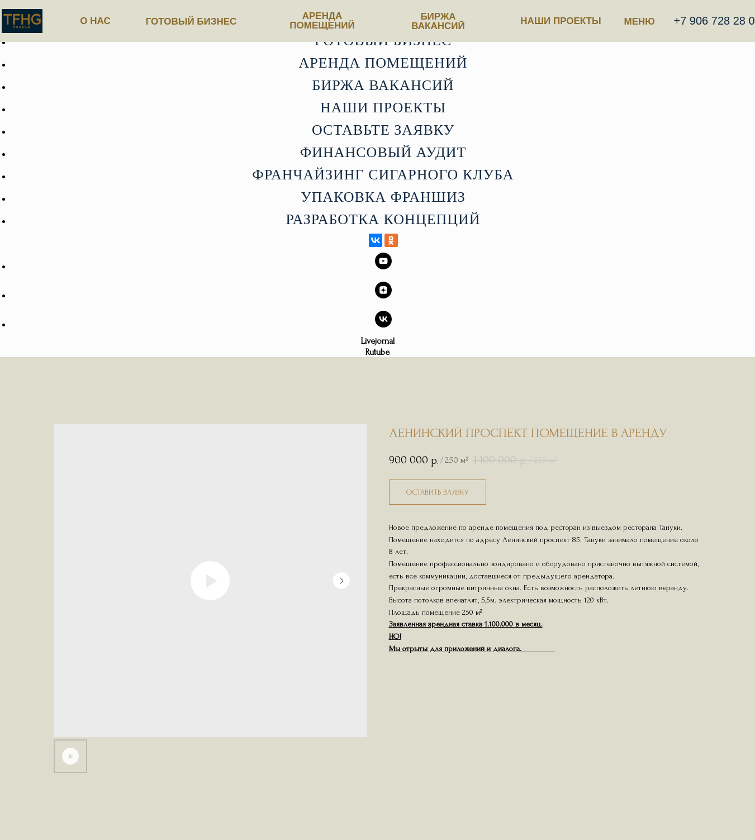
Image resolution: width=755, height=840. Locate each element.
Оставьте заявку (383, 130)
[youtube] (383, 266)
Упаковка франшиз (383, 197)
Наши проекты (383, 107)
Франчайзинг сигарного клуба (383, 175)
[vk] (383, 324)
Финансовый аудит (383, 152)
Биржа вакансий (383, 85)
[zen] (383, 295)
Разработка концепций (383, 219)
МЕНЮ (639, 21)
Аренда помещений (383, 63)
